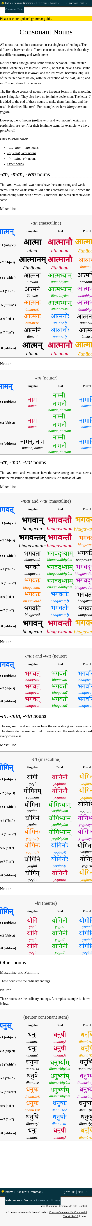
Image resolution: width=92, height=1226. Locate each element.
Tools (74, 1206)
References (41, 3)
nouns (22, 147)
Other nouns (15, 164)
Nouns (53, 3)
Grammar (52, 1206)
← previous (72, 3)
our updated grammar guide (33, 19)
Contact (83, 1206)
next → (83, 3)
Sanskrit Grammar (23, 3)
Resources (64, 1206)
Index (8, 3)
